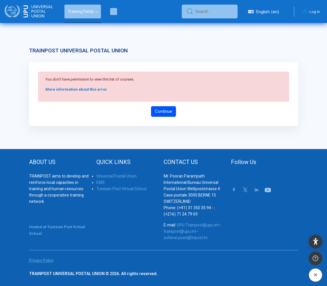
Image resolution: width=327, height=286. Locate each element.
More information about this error (76, 89)
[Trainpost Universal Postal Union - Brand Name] (29, 11)
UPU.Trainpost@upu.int (198, 225)
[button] (265, 11)
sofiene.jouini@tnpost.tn (186, 237)
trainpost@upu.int (180, 231)
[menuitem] (113, 11)
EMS (100, 182)
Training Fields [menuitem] (81, 11)
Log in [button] (310, 11)
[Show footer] (315, 258)
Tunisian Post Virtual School (121, 188)
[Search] (214, 11)
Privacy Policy (41, 260)
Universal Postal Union (116, 176)
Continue (163, 111)
